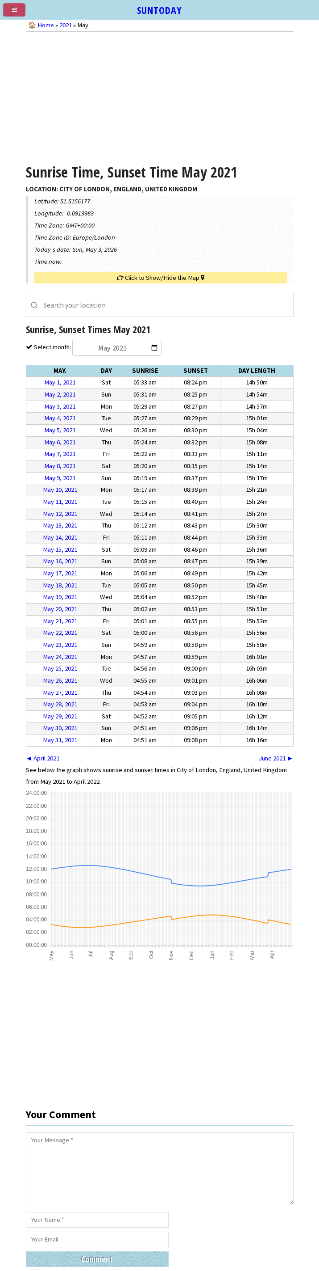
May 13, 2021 (60, 525)
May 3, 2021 (59, 406)
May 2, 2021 (59, 394)
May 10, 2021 (60, 490)
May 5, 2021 (59, 430)
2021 (65, 25)
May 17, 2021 (60, 573)
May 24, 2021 (60, 657)
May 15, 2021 (60, 549)
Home (45, 25)
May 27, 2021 (60, 692)
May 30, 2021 (60, 728)
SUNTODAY (159, 10)
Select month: (97, 347)
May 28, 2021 (60, 704)
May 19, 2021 (60, 597)
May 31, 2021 (60, 740)
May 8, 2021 (59, 466)
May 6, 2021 (59, 442)
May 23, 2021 (60, 645)
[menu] (18, 13)
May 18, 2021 (60, 585)
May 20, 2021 (60, 609)
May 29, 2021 (60, 716)
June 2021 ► (276, 758)
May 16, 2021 (60, 561)
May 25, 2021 (60, 668)
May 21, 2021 (60, 621)
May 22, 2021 (60, 633)
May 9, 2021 (59, 478)
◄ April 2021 (43, 758)
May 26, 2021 (60, 680)
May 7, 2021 (59, 454)
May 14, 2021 (60, 537)
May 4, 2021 (59, 418)
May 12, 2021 (60, 514)
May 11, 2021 (60, 502)
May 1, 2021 (59, 382)
